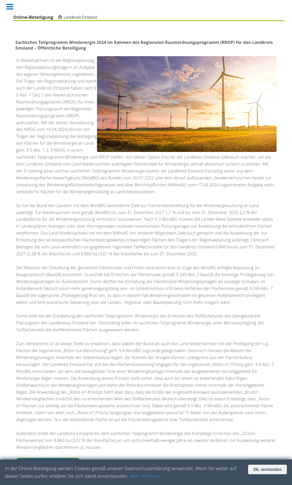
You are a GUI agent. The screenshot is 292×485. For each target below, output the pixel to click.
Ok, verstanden (267, 469)
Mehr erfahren (145, 476)
